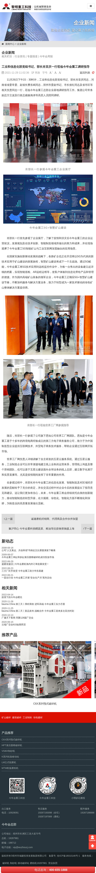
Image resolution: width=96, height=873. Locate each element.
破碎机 (5, 863)
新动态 (7, 541)
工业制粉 (27, 717)
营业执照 (52, 863)
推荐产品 (9, 635)
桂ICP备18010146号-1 (68, 855)
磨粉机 (33, 863)
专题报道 (32, 56)
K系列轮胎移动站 (10, 756)
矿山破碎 (6, 717)
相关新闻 (9, 588)
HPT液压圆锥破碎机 (12, 745)
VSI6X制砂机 (8, 751)
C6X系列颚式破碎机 (12, 739)
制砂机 (13, 863)
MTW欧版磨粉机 (10, 768)
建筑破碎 (16, 717)
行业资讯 (20, 56)
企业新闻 (21, 44)
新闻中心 (9, 44)
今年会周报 (46, 56)
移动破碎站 (23, 863)
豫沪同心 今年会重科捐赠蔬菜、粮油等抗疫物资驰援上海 (51, 529)
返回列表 (87, 72)
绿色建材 (37, 717)
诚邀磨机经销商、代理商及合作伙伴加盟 (40, 519)
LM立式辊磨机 (9, 762)
